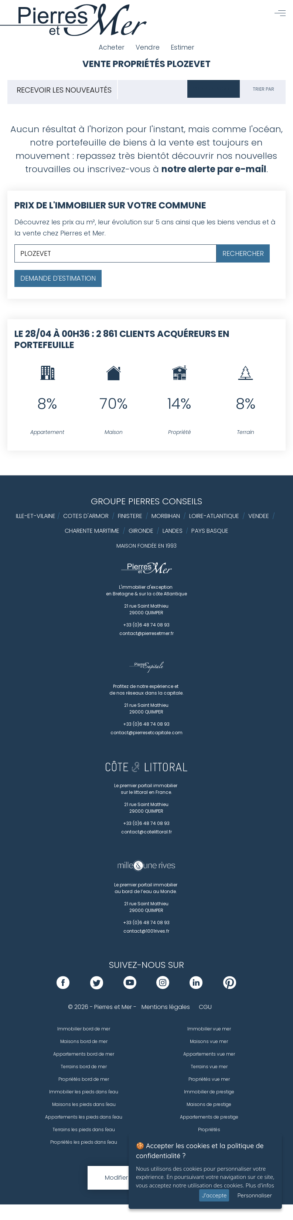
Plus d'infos (260, 1185)
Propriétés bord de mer (83, 1079)
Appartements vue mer (209, 1054)
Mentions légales (166, 1007)
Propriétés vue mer (209, 1079)
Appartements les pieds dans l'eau (83, 1117)
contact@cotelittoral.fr (146, 832)
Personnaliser (254, 1195)
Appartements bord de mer (83, 1054)
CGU (205, 1007)
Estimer (182, 47)
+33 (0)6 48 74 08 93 (146, 625)
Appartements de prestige (209, 1117)
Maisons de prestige (209, 1104)
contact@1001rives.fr (146, 931)
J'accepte (214, 1195)
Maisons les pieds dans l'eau (84, 1104)
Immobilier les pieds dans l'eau (83, 1092)
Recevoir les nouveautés (64, 90)
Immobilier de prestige (209, 1092)
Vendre (148, 47)
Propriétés (209, 1129)
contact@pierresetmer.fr (146, 633)
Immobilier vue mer (209, 1029)
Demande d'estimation (58, 278)
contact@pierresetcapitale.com (146, 732)
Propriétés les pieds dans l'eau (83, 1142)
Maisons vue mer (209, 1041)
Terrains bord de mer (84, 1066)
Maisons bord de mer (84, 1041)
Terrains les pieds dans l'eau (83, 1129)
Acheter (112, 47)
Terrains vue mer (209, 1066)
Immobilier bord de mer (83, 1029)
